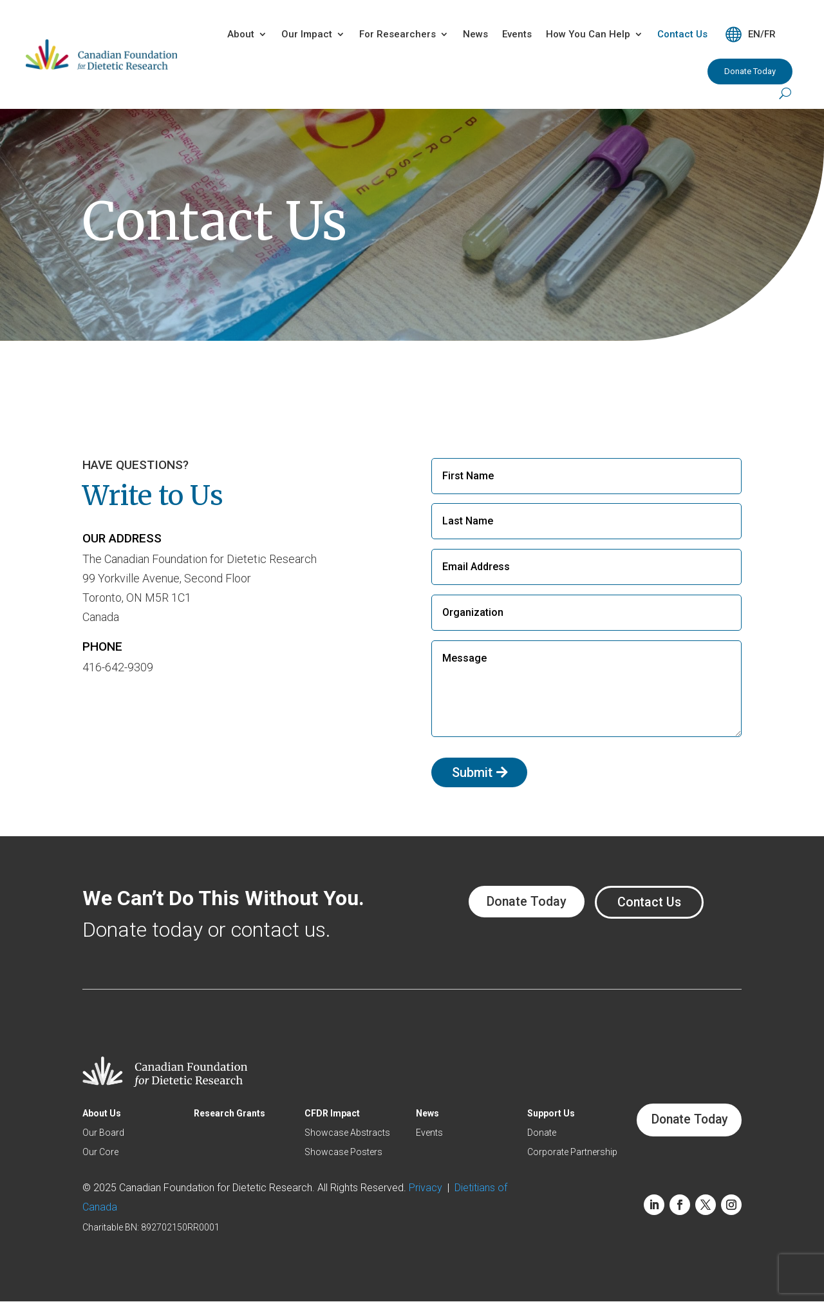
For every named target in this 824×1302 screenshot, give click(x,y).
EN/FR (762, 34)
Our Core (100, 1152)
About (240, 34)
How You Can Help (588, 34)
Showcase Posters (343, 1152)
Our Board (103, 1133)
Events (517, 34)
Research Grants (229, 1113)
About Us (101, 1113)
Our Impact (306, 34)
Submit (472, 772)
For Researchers (397, 34)
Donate (540, 1133)
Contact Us (682, 34)
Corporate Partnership (571, 1152)
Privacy (428, 1188)
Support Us (550, 1113)
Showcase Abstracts (346, 1133)
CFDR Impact (331, 1113)
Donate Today (750, 71)
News (475, 34)
